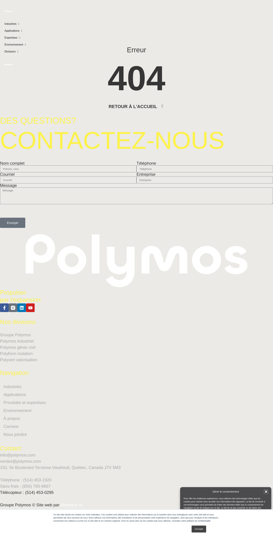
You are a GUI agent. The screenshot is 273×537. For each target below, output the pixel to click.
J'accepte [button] (199, 529)
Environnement (17, 417)
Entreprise (145, 181)
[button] (266, 491)
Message (8, 192)
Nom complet (12, 170)
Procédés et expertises (24, 409)
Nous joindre (15, 441)
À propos (11, 425)
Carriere (11, 433)
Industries (12, 393)
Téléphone (146, 170)
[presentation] (26, 218)
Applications (14, 401)
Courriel (7, 181)
